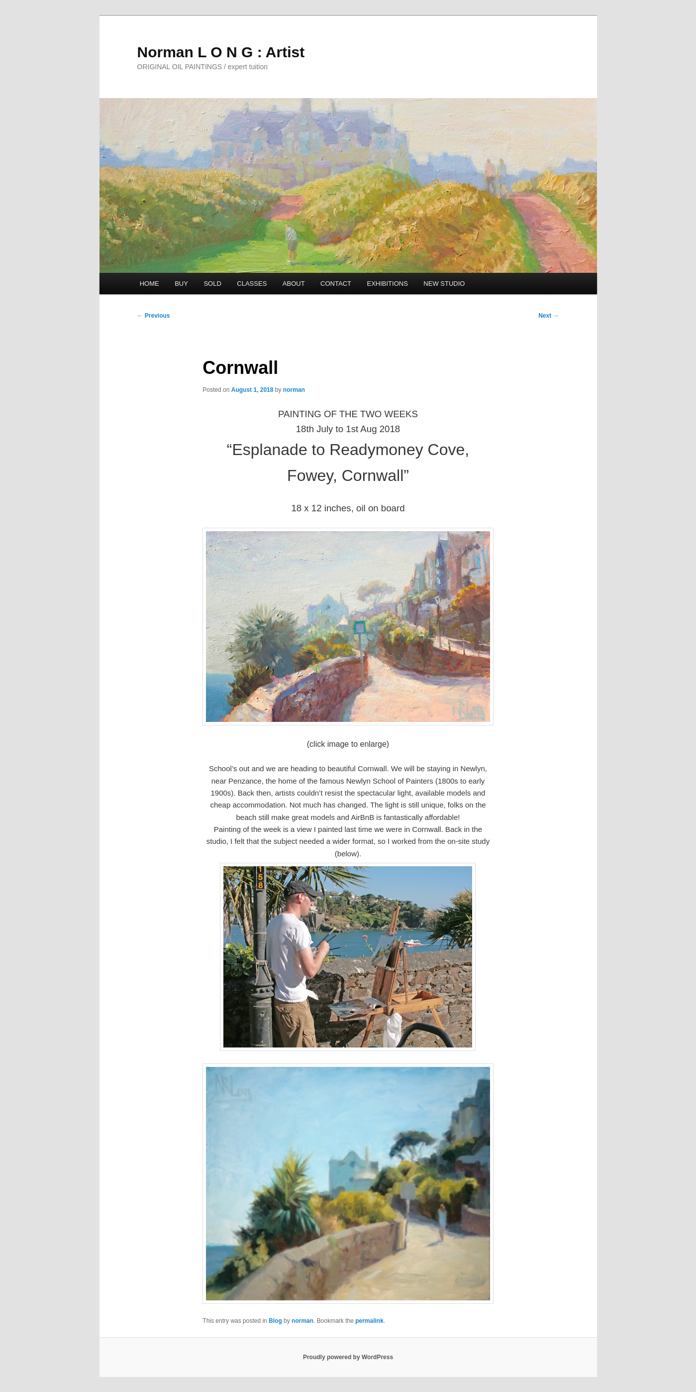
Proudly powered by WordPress (348, 1357)
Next (548, 315)
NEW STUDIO (444, 283)
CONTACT (335, 283)
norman (294, 389)
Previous (153, 315)
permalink (369, 1320)
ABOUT (294, 283)
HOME (149, 283)
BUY (181, 283)
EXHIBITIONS (387, 283)
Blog (275, 1320)
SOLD (212, 283)
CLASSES (252, 283)
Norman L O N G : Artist (221, 52)
